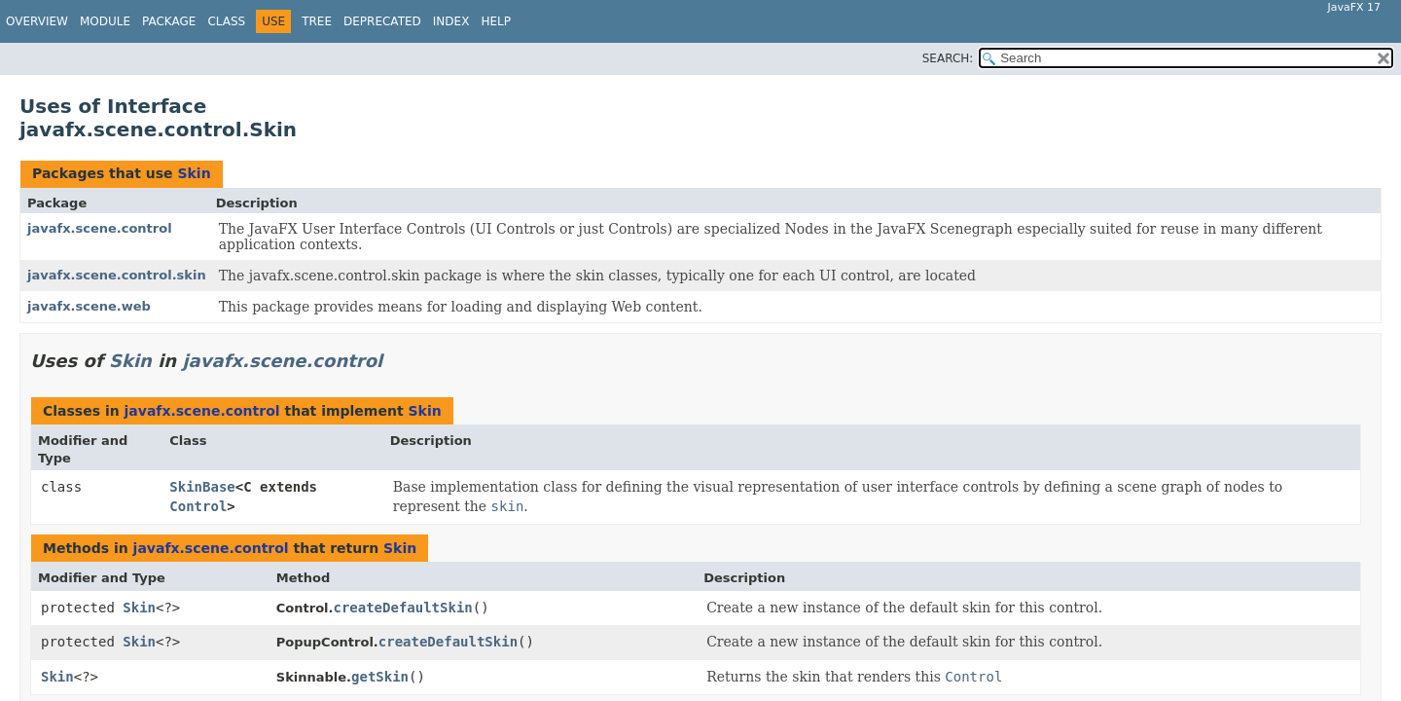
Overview (37, 21)
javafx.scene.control (99, 228)
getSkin (380, 676)
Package (169, 21)
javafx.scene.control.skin (116, 275)
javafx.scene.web (89, 306)
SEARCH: (948, 58)
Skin (193, 173)
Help (496, 21)
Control (198, 506)
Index (451, 21)
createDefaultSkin (402, 607)
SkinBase (201, 487)
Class (226, 21)
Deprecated (382, 21)
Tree (317, 21)
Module (105, 21)
